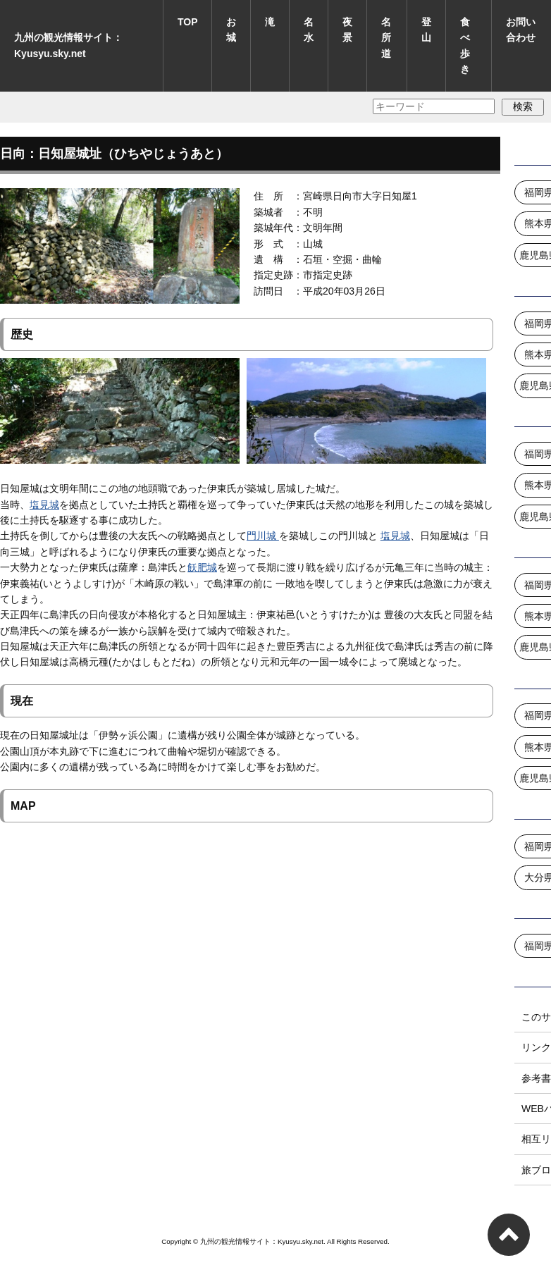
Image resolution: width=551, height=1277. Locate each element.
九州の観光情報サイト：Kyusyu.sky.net (68, 45)
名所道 (386, 37)
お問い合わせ (520, 29)
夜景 (347, 29)
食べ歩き (465, 45)
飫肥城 (202, 567)
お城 (231, 29)
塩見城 (44, 504)
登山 (426, 29)
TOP (188, 21)
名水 (309, 29)
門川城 (263, 535)
